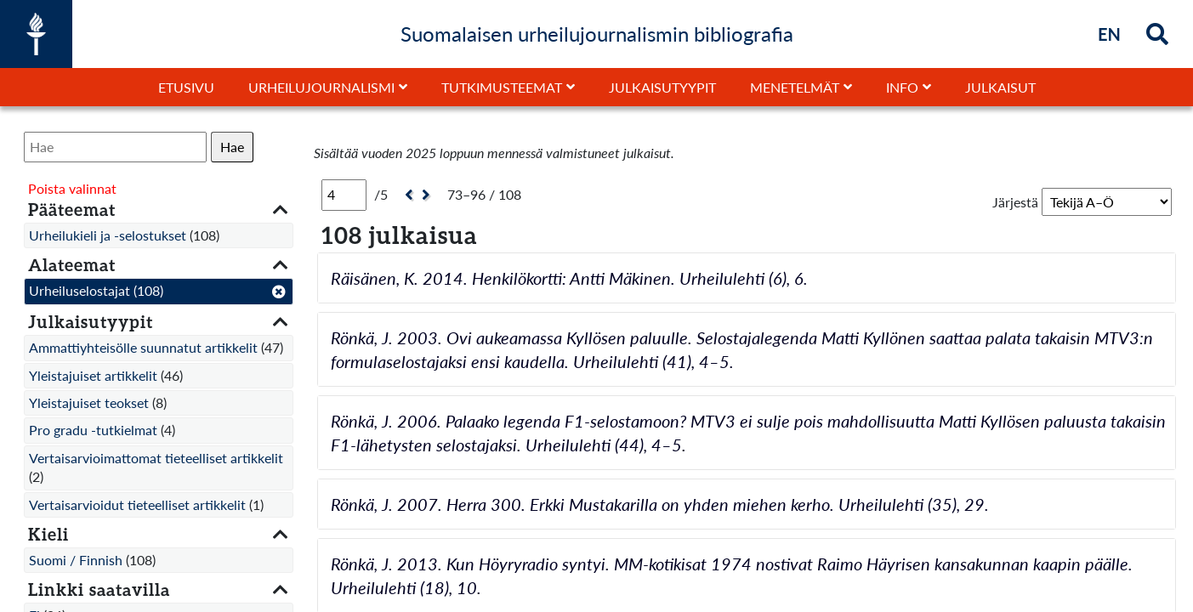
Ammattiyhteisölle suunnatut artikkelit (143, 347)
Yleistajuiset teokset (89, 402)
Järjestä (1015, 202)
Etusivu (186, 87)
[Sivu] (343, 194)
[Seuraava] (428, 195)
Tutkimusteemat (501, 87)
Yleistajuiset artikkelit (93, 375)
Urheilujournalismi (321, 87)
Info (902, 87)
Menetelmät (794, 87)
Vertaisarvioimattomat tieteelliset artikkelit (156, 458)
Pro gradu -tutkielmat (93, 430)
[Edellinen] (407, 195)
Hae (232, 147)
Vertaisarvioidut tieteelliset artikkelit (137, 504)
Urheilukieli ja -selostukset (107, 235)
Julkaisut (1000, 87)
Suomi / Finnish (75, 560)
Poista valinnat (72, 188)
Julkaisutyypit (662, 87)
